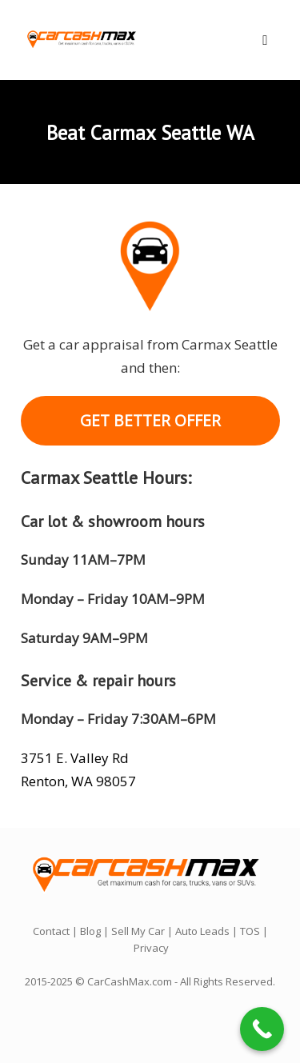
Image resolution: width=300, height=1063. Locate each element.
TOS (250, 931)
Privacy (151, 948)
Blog (90, 931)
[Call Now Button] (262, 1029)
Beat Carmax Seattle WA (150, 133)
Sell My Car (138, 931)
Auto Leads (202, 931)
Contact (51, 931)
